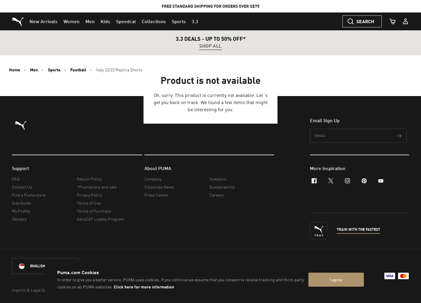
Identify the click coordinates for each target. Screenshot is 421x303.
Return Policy (89, 178)
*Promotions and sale (96, 186)
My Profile (21, 210)
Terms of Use (89, 202)
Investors (217, 178)
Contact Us (22, 186)
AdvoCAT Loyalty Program (100, 219)
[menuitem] (43, 21)
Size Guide (21, 202)
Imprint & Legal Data (31, 290)
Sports (54, 69)
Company (152, 178)
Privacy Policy (89, 194)
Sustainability (222, 186)
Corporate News (159, 186)
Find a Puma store (28, 194)
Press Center (156, 194)
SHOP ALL (210, 46)
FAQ (15, 178)
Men (34, 69)
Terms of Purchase (94, 210)
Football (78, 69)
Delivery (19, 219)
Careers (216, 194)
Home (14, 69)
